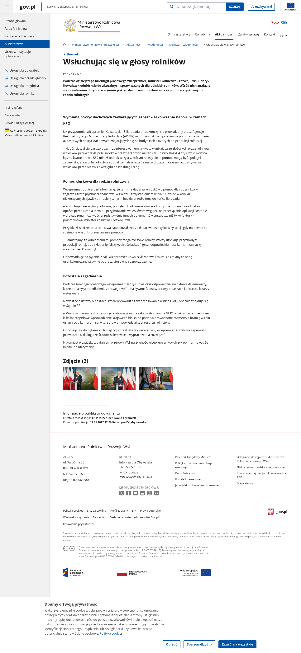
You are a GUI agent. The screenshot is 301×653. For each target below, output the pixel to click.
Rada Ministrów (16, 28)
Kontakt (270, 34)
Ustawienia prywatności (79, 586)
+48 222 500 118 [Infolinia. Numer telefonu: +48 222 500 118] (131, 529)
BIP (135, 572)
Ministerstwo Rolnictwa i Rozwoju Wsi (97, 44)
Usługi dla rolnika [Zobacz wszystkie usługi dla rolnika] (20, 93)
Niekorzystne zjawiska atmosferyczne (262, 529)
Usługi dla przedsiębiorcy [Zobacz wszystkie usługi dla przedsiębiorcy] (25, 78)
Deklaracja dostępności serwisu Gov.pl (135, 579)
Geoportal (100, 579)
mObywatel (263, 7)
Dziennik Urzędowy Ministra (194, 519)
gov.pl (278, 578)
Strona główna (19, 20)
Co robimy (203, 34)
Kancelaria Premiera (19, 36)
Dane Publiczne (186, 535)
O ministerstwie (180, 34)
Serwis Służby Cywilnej (19, 123)
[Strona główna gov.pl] (28, 6)
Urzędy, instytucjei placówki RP (18, 53)
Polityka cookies (74, 572)
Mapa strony (246, 545)
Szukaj (234, 7)
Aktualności (225, 34)
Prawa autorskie (151, 572)
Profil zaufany (13, 107)
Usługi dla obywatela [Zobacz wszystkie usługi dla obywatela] (22, 70)
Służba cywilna (97, 572)
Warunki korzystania (77, 579)
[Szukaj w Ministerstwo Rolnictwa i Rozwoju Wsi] (196, 6)
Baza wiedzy (13, 115)
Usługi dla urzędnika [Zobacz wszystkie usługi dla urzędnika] (22, 86)
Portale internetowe (189, 541)
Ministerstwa (14, 44)
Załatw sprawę (249, 34)
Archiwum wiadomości (184, 44)
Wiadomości (156, 44)
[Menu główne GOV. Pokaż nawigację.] (6, 6)
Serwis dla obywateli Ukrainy (26, 133)
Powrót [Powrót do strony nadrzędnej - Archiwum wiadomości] (73, 54)
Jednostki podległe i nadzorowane (198, 547)
